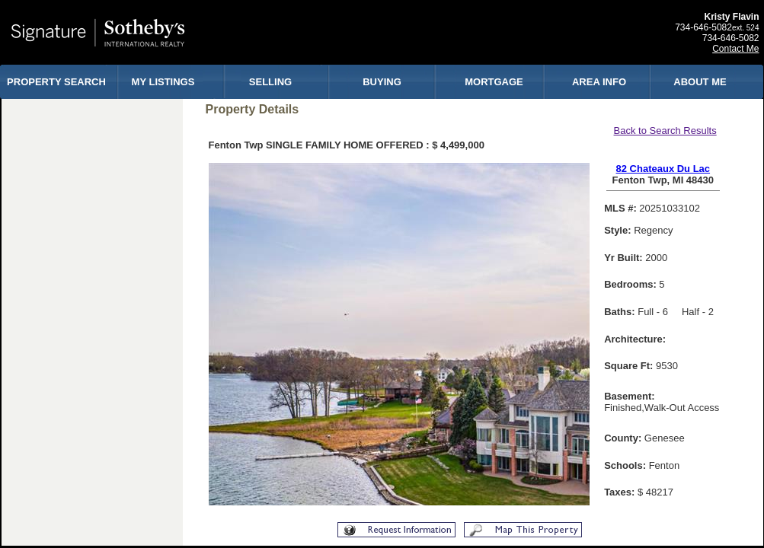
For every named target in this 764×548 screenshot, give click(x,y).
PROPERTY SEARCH (56, 82)
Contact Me (735, 48)
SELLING (270, 82)
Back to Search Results (665, 130)
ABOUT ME (699, 82)
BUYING (382, 82)
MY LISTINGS (163, 82)
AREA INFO (599, 82)
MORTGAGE (494, 82)
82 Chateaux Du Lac (663, 168)
